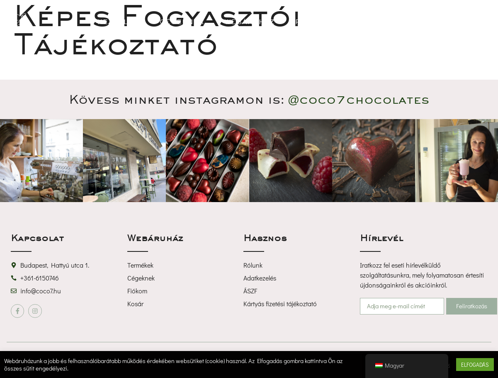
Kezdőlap (118, 22)
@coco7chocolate (358, 99)
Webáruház (250, 22)
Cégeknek (182, 22)
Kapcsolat (373, 22)
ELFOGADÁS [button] (475, 364)
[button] (431, 22)
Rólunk (311, 22)
